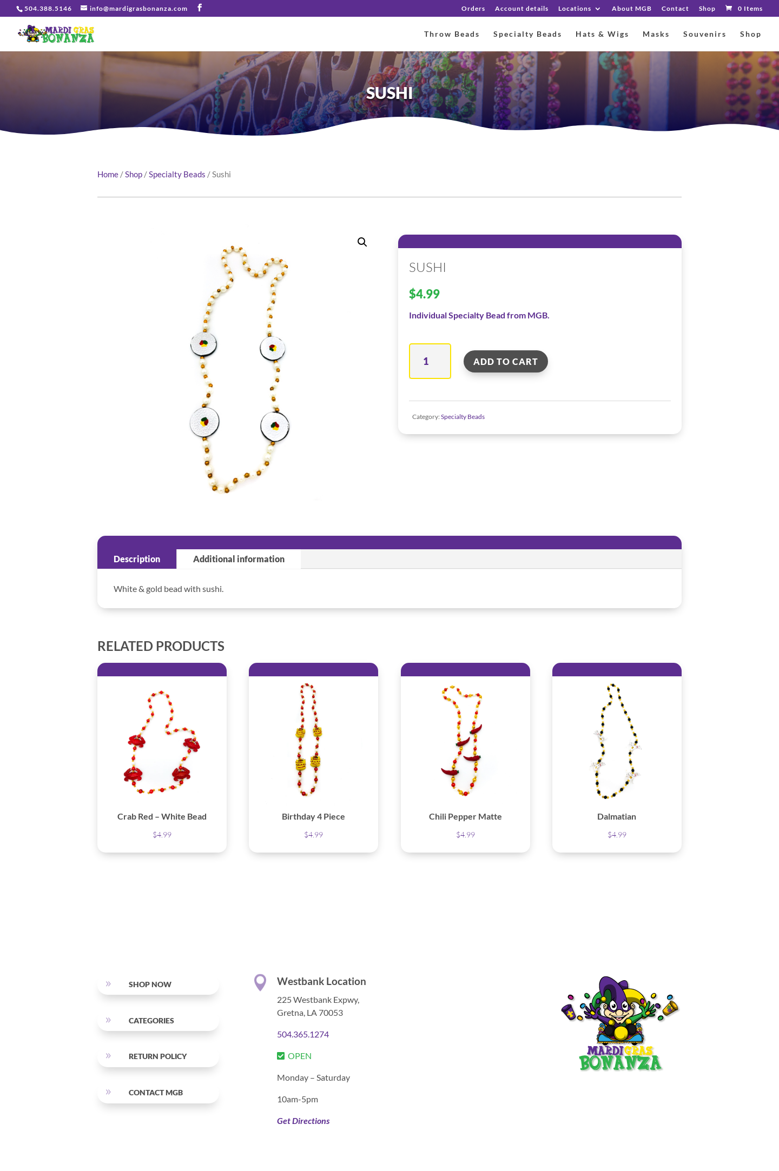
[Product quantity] (430, 361)
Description (137, 559)
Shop (707, 8)
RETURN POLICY (158, 1056)
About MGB (632, 8)
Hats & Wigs (602, 34)
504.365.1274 (303, 1034)
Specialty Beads (527, 34)
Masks (656, 34)
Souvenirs (705, 34)
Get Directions (303, 1120)
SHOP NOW (150, 984)
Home (107, 174)
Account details (522, 8)
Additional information (239, 559)
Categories (151, 1020)
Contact (675, 8)
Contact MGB (156, 1092)
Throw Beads (452, 34)
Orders (473, 8)
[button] (362, 242)
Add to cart (505, 361)
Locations (574, 8)
